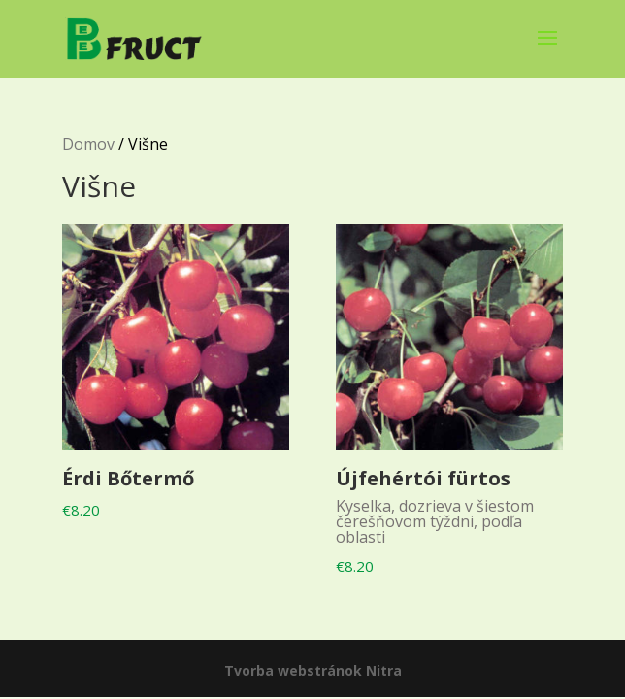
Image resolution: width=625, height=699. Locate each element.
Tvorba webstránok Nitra (313, 670)
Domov (88, 143)
